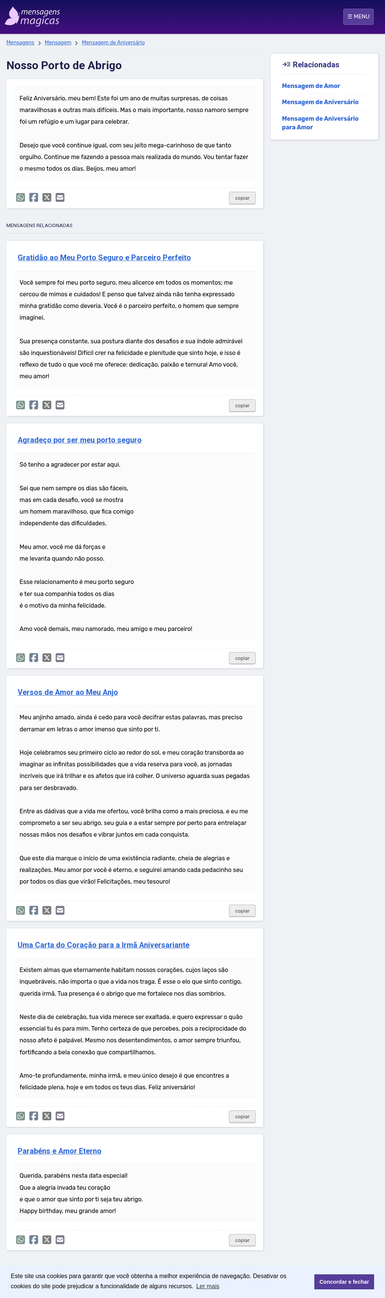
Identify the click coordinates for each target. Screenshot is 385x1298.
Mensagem (58, 42)
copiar (242, 198)
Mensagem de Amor (311, 85)
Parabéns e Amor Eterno (60, 1151)
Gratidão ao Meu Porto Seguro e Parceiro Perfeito (104, 257)
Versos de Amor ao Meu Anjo (68, 692)
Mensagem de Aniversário (113, 42)
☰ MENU (358, 16)
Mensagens (20, 42)
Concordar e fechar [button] (344, 1282)
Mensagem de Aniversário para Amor (320, 123)
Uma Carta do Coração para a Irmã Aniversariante (103, 945)
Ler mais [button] (207, 1286)
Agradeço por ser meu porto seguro (80, 440)
